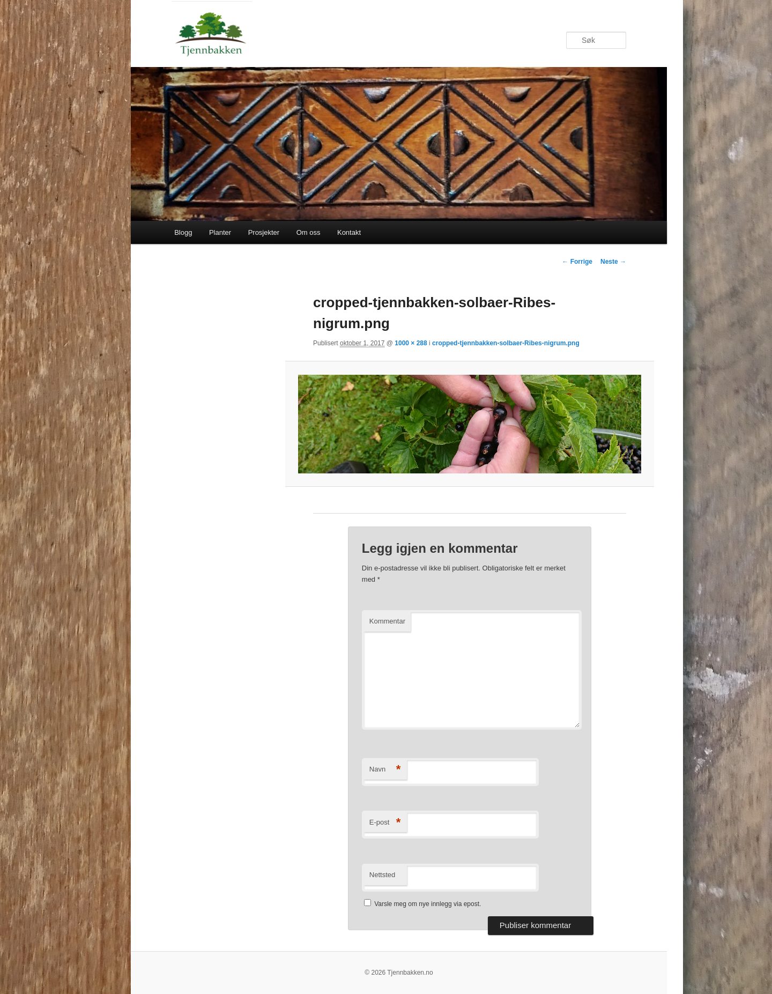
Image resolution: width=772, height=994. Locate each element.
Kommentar (387, 621)
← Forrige (577, 261)
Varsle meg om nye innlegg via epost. (427, 904)
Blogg (183, 232)
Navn (385, 769)
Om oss (308, 232)
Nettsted (382, 875)
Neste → (613, 261)
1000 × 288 (411, 343)
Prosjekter (264, 232)
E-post (385, 822)
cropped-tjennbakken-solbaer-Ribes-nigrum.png (506, 343)
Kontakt (349, 232)
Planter (220, 232)
